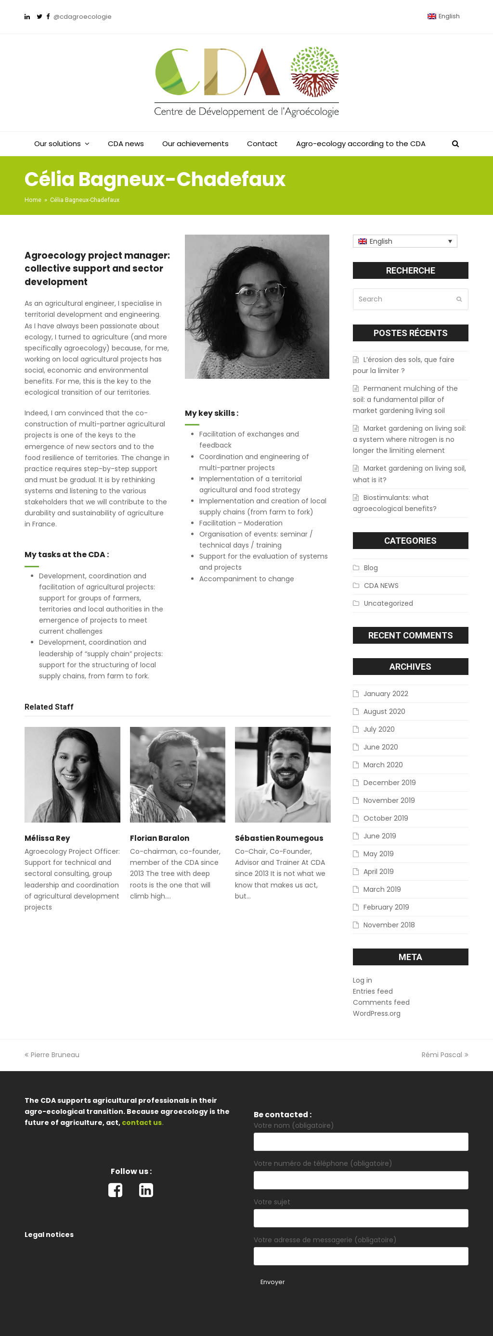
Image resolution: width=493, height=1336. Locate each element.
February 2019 (386, 907)
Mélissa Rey (47, 838)
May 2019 (378, 854)
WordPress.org (377, 1013)
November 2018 (389, 925)
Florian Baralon (159, 838)
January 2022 (385, 694)
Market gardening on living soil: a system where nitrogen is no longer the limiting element (409, 439)
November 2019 (389, 800)
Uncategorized (388, 603)
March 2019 (382, 889)
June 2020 (380, 747)
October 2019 (385, 818)
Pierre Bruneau (52, 1055)
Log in (362, 980)
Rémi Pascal (445, 1055)
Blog (371, 568)
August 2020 (384, 711)
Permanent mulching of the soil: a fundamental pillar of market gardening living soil (405, 399)
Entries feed (373, 991)
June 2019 (379, 836)
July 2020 (379, 729)
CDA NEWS (381, 585)
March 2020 (383, 765)
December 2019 (389, 782)
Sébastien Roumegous (279, 838)
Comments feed (381, 1002)
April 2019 (378, 871)
